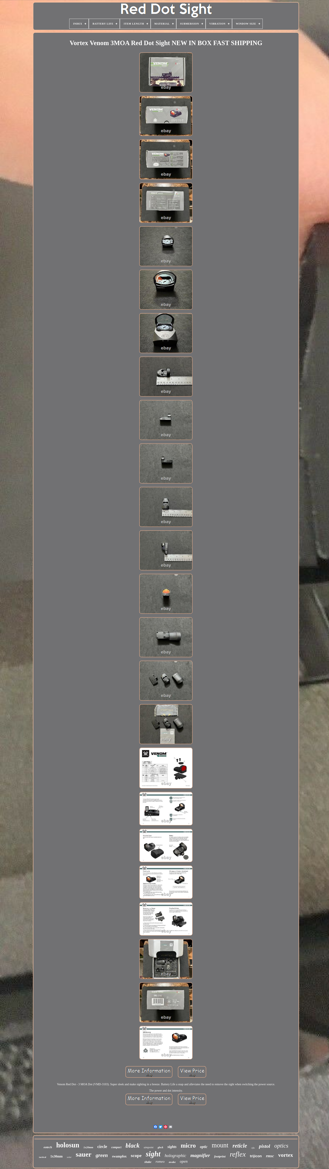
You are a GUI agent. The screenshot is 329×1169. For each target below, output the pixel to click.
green (102, 1155)
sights (171, 1147)
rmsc (270, 1156)
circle (102, 1146)
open (184, 1161)
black (133, 1145)
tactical (42, 1157)
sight (153, 1154)
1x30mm (56, 1156)
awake (172, 1162)
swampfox (119, 1156)
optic (204, 1147)
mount (220, 1145)
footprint (220, 1156)
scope (136, 1155)
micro (188, 1145)
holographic (175, 1155)
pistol (264, 1146)
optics (281, 1145)
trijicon (256, 1156)
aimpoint (148, 1147)
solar (69, 1157)
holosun (67, 1145)
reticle (239, 1146)
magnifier (200, 1155)
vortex (285, 1155)
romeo (160, 1162)
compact (116, 1147)
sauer (83, 1154)
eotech (48, 1147)
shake (147, 1162)
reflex (238, 1154)
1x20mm (88, 1147)
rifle (253, 1148)
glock (160, 1147)
